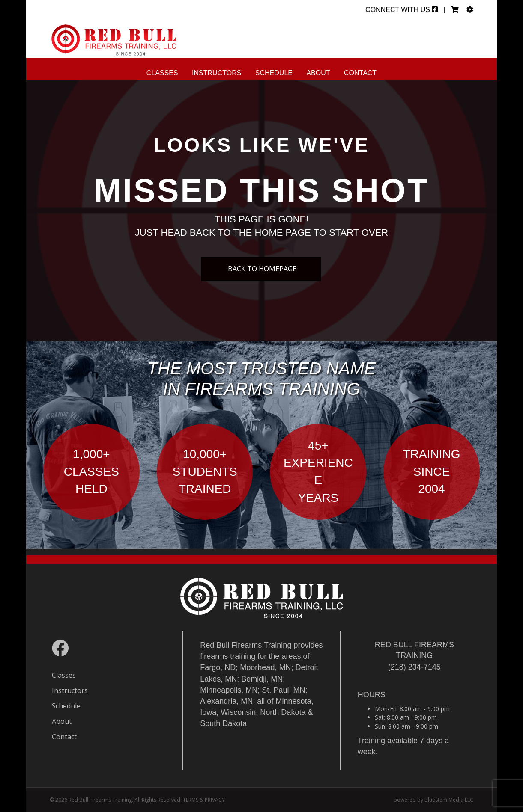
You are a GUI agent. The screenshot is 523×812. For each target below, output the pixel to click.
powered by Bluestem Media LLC (433, 799)
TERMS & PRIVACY (204, 799)
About (318, 73)
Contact (360, 73)
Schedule (274, 73)
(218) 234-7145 (414, 667)
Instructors (216, 73)
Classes (162, 73)
